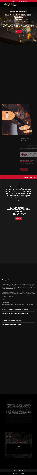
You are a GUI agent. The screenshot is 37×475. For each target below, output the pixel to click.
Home (12, 470)
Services (15, 470)
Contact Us (18, 31)
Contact (23, 470)
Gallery (19, 470)
